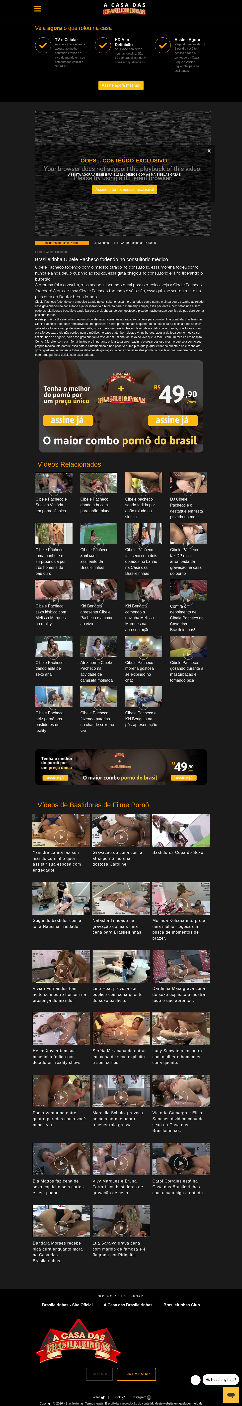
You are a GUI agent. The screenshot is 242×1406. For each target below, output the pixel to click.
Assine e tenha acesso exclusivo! (124, 189)
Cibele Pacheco (56, 252)
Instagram (142, 1397)
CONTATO (99, 1374)
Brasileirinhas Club (181, 1305)
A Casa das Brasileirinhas (128, 1305)
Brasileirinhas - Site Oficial (67, 1305)
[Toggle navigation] (37, 8)
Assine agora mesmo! (121, 85)
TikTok (119, 1397)
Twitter (98, 1397)
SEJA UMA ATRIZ (136, 1374)
